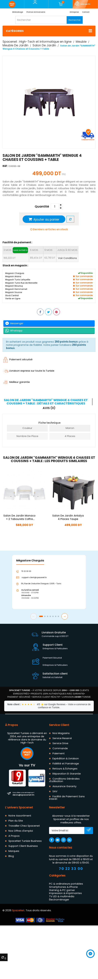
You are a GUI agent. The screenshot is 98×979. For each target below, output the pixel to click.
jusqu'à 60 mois (67, 250)
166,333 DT (10, 258)
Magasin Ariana (13, 276)
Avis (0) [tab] (49, 408)
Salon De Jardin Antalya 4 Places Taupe (68, 517)
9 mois (48, 250)
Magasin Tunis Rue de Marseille (21, 282)
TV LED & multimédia (61, 896)
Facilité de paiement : (17, 242)
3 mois (16, 250)
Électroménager (59, 899)
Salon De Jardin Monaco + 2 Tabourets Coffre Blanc (19, 517)
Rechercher (75, 20)
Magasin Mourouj (14, 285)
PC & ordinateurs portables (66, 883)
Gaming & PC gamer (62, 890)
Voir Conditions (67, 258)
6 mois (34, 250)
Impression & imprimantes (65, 893)
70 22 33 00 (71, 868)
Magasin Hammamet (16, 289)
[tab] (47, 401)
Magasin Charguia (14, 273)
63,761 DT (49, 257)
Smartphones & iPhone (63, 887)
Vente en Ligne (12, 298)
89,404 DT (36, 257)
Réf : (5, 166)
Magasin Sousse (13, 292)
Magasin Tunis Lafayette (17, 279)
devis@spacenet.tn (23, 794)
